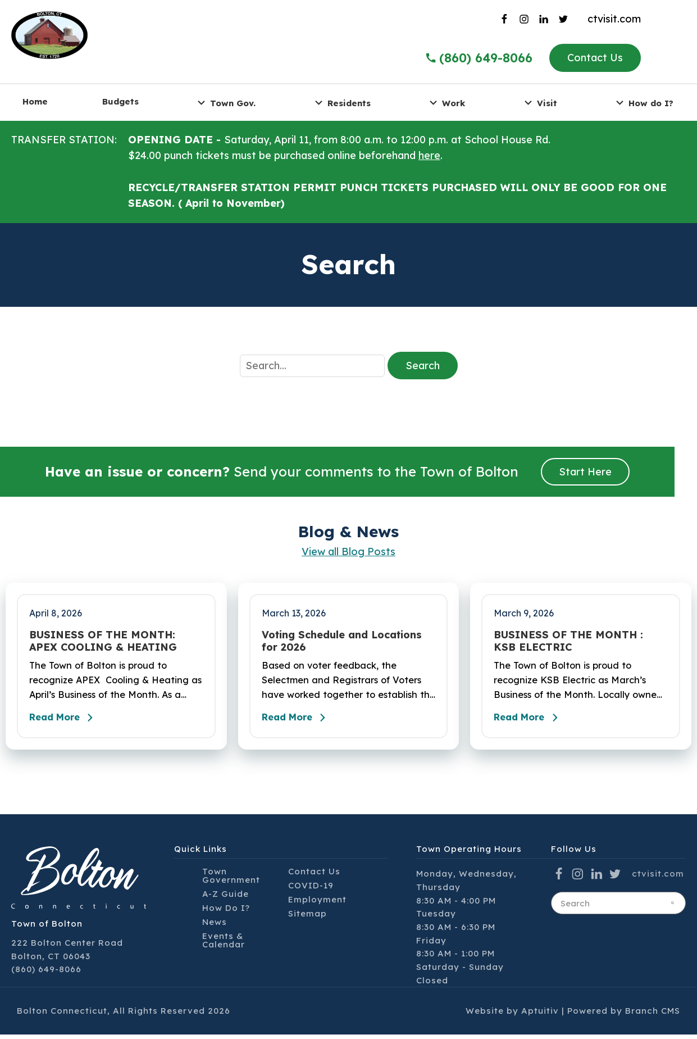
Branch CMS (652, 1015)
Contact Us (595, 57)
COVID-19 (311, 889)
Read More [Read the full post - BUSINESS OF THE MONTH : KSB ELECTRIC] (532, 722)
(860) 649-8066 (46, 973)
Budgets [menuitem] (120, 101)
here (429, 155)
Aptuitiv (540, 1015)
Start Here (585, 471)
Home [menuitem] (35, 101)
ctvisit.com (614, 18)
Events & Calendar (223, 944)
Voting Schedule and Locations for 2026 (342, 641)
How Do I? (226, 912)
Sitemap (307, 918)
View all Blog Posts (348, 551)
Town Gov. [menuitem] (225, 103)
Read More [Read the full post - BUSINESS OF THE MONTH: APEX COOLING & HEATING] (67, 722)
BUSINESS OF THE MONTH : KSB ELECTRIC (568, 641)
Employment (317, 904)
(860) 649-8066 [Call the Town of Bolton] (478, 58)
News (214, 926)
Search (423, 365)
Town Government (231, 880)
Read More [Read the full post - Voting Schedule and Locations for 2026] (300, 722)
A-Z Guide (225, 898)
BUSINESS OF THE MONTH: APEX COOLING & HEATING (103, 641)
